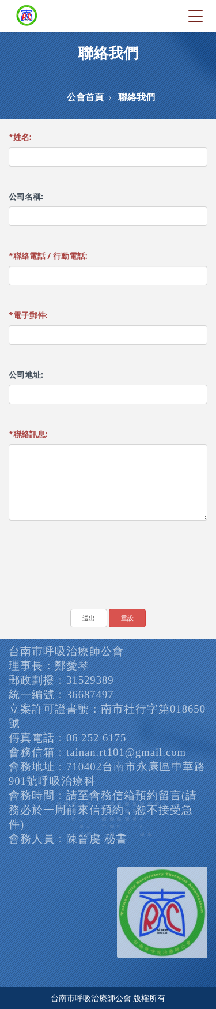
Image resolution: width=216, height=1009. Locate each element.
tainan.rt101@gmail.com (126, 752)
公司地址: (26, 374)
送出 (88, 617)
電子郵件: (28, 315)
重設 (127, 617)
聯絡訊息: (28, 433)
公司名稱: (26, 196)
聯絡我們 (136, 97)
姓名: (20, 136)
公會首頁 (85, 97)
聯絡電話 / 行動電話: (48, 255)
